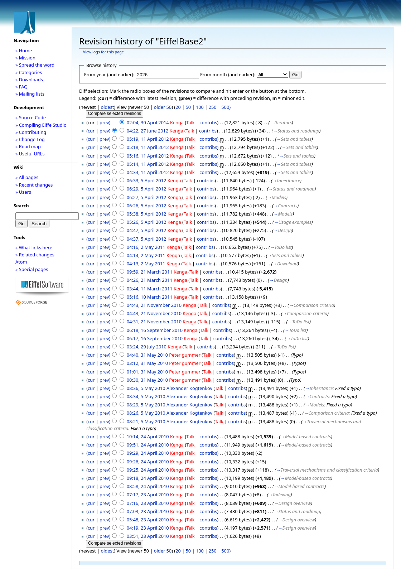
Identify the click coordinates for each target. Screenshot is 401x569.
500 (225, 107)
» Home (23, 50)
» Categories (28, 72)
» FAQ (21, 86)
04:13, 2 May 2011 (146, 263)
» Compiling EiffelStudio (41, 125)
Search (21, 205)
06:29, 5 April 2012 (146, 188)
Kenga (177, 122)
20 (178, 107)
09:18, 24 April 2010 (148, 478)
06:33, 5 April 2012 (146, 180)
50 (188, 107)
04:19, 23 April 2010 (148, 528)
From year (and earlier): (109, 74)
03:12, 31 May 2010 (147, 363)
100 (200, 107)
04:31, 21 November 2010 (154, 321)
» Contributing (30, 132)
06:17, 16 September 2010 (155, 338)
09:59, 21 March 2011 (150, 272)
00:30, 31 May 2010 (147, 380)
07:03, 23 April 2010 (148, 511)
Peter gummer (184, 355)
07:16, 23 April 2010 (148, 503)
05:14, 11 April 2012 (148, 164)
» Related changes (34, 254)
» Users (23, 192)
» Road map (28, 146)
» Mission (25, 57)
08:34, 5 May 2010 (146, 396)
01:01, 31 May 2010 (147, 371)
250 (213, 107)
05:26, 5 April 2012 (146, 222)
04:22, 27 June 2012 (148, 130)
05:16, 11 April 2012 (148, 156)
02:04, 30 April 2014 (148, 122)
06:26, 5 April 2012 (146, 205)
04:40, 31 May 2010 (147, 355)
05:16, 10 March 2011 (150, 297)
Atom (21, 262)
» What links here (33, 247)
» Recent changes (34, 185)
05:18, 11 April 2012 (148, 147)
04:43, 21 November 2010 (154, 305)
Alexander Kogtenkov (189, 388)
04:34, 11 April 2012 (148, 172)
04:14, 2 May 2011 (146, 255)
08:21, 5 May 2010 (146, 421)
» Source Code (30, 117)
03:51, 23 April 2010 (148, 536)
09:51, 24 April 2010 (148, 445)
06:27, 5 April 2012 (146, 197)
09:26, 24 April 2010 (148, 461)
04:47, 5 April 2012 (146, 230)
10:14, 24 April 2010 (148, 436)
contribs (208, 122)
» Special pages (31, 269)
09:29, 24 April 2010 (148, 453)
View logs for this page (103, 51)
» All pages (26, 177)
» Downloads (29, 79)
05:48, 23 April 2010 (148, 519)
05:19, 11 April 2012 (148, 139)
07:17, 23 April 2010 (148, 494)
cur (91, 130)
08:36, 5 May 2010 (146, 388)
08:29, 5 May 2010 (146, 404)
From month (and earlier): (227, 74)
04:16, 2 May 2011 (146, 247)
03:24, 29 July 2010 (146, 346)
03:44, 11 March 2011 (150, 288)
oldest (107, 107)
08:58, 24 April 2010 (148, 486)
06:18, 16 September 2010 (155, 330)
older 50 (162, 107)
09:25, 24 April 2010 (148, 470)
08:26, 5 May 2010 (146, 413)
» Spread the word (34, 65)
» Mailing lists (29, 94)
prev (104, 122)
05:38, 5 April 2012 (146, 214)
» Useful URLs (30, 153)
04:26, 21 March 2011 (150, 280)
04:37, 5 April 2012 (146, 239)
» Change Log (30, 139)
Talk (190, 122)
